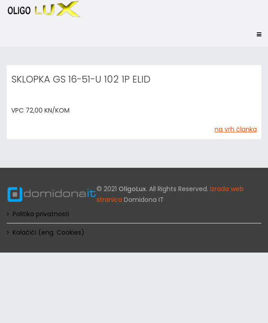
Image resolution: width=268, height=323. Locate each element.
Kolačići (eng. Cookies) (48, 232)
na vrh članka (236, 129)
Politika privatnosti (41, 214)
